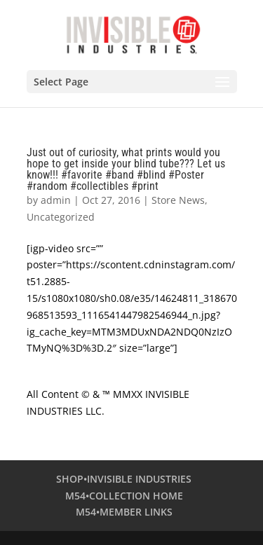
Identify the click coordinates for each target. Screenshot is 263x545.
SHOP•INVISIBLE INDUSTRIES (123, 478)
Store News (178, 200)
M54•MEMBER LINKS (124, 511)
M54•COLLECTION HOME (124, 495)
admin (56, 200)
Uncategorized (61, 216)
